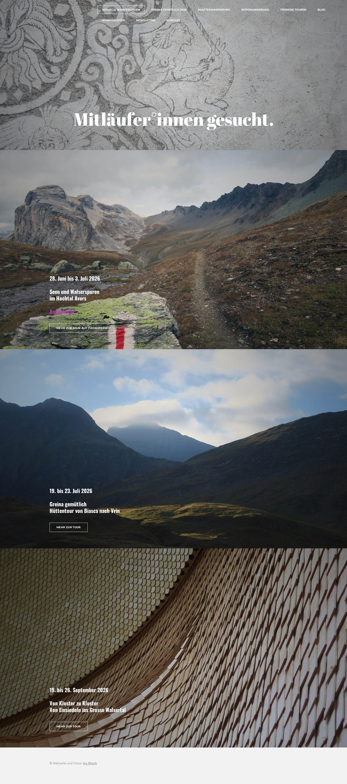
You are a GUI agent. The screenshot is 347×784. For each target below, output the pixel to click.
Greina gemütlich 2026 (169, 9)
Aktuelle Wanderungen (121, 9)
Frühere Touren (293, 9)
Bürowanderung (255, 9)
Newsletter (145, 20)
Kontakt (173, 20)
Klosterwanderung (214, 9)
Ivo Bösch (90, 763)
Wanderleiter (113, 20)
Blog (321, 9)
